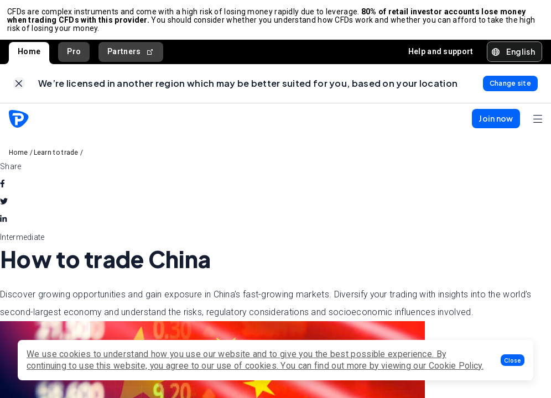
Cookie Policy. (456, 365)
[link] (19, 89)
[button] (512, 360)
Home (29, 54)
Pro (74, 54)
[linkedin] (3, 226)
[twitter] (4, 208)
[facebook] (2, 191)
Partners (130, 55)
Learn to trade (56, 159)
